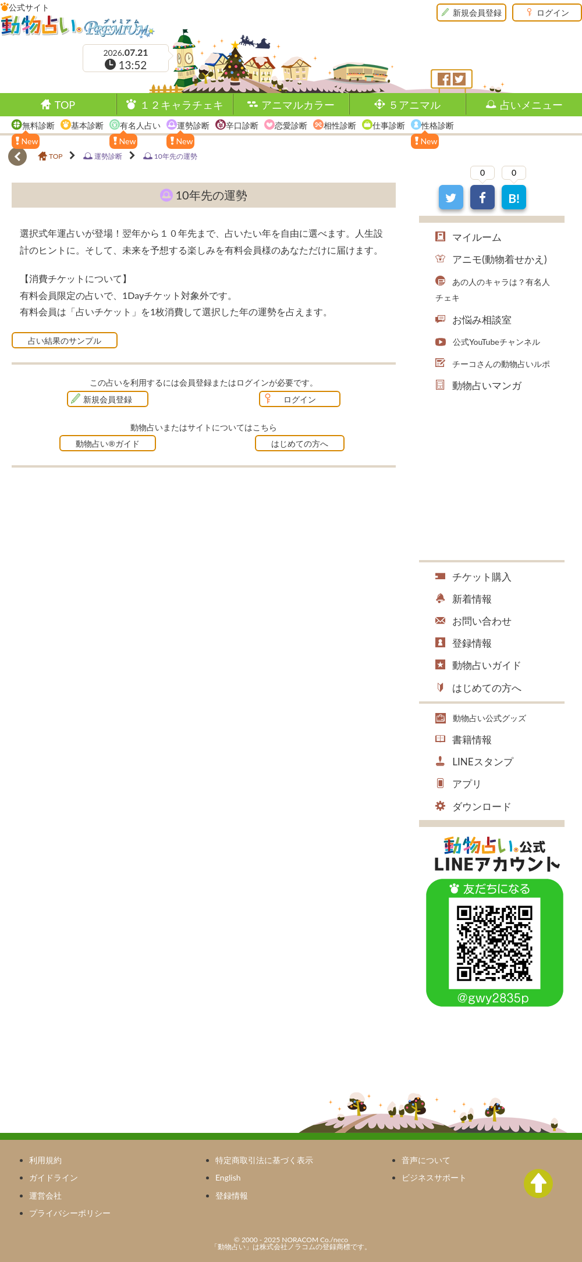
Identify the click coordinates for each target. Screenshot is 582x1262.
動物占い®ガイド (108, 443)
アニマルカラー (298, 104)
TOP (65, 104)
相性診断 (340, 125)
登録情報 (231, 1195)
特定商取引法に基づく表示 (264, 1160)
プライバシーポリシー (70, 1213)
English (228, 1177)
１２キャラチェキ (181, 104)
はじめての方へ (299, 443)
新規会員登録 (477, 12)
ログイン (553, 12)
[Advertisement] (109, 566)
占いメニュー (531, 104)
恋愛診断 (291, 125)
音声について (426, 1160)
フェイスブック (444, 79)
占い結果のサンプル (64, 340)
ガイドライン (53, 1177)
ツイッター (459, 79)
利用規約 (45, 1160)
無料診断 (38, 125)
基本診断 (87, 125)
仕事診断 (388, 125)
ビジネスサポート (434, 1177)
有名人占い (140, 125)
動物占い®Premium (78, 26)
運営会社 (45, 1195)
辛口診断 (242, 125)
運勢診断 (193, 125)
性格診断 (437, 125)
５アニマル (414, 104)
